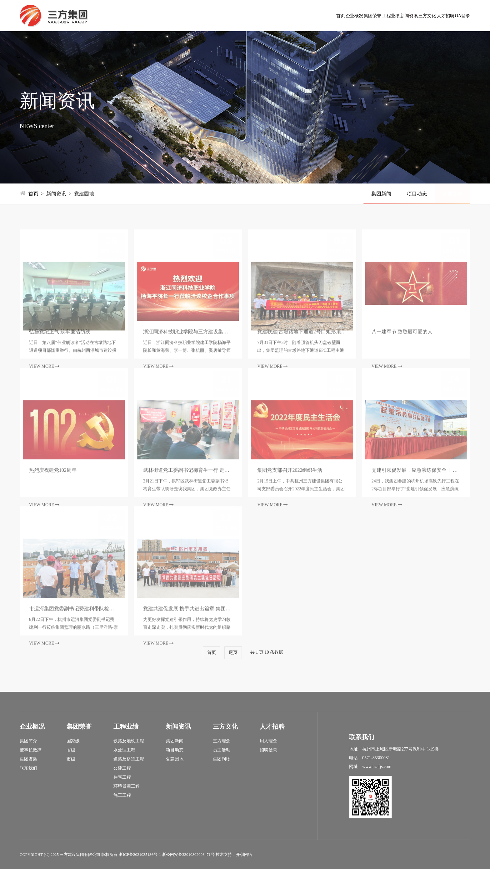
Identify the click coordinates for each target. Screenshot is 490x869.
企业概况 (221, 15)
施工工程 (122, 795)
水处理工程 (124, 750)
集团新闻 (381, 193)
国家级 (73, 741)
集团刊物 (221, 759)
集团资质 (28, 759)
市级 (71, 759)
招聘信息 (268, 750)
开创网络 (244, 854)
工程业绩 (299, 15)
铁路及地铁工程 (128, 741)
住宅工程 (122, 777)
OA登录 (452, 15)
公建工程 (122, 768)
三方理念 (221, 741)
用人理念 (268, 741)
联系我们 (28, 768)
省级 (71, 750)
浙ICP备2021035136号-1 (140, 854)
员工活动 (221, 750)
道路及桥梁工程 (128, 759)
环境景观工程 (126, 786)
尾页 (233, 652)
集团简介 (28, 741)
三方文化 (376, 15)
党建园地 (452, 193)
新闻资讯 (338, 15)
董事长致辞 (31, 750)
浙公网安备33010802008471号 (188, 854)
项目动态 (417, 193)
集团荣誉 (260, 15)
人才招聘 (415, 15)
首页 (187, 15)
